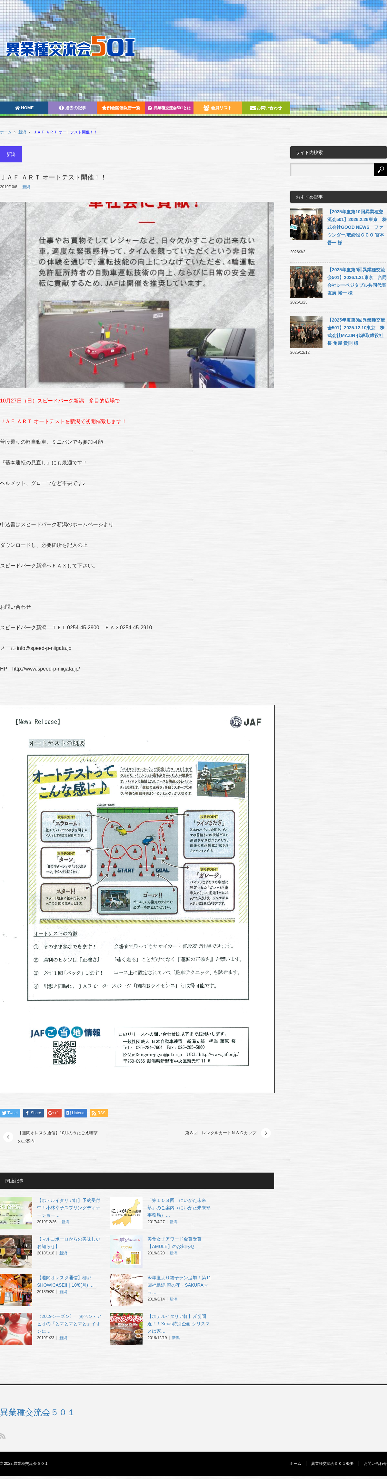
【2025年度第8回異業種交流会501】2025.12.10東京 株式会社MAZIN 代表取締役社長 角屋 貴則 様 (356, 331)
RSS (2, 1436)
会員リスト (217, 107)
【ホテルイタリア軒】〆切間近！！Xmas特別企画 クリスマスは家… (178, 1324)
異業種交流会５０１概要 (332, 1463)
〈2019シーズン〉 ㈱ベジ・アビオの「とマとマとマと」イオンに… (69, 1324)
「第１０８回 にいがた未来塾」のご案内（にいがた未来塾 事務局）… (181, 1208)
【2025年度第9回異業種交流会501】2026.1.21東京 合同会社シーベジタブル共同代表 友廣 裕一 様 (357, 281)
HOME (24, 107)
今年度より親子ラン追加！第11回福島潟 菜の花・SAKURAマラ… (179, 1285)
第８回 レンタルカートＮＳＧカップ (220, 1132)
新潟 (22, 132)
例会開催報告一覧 (121, 107)
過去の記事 (72, 107)
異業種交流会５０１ (37, 1412)
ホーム (295, 1463)
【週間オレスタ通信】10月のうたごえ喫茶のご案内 (58, 1137)
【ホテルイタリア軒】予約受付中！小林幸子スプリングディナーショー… (68, 1208)
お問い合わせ (266, 107)
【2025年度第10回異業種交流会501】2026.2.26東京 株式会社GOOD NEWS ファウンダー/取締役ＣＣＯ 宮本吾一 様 (357, 227)
